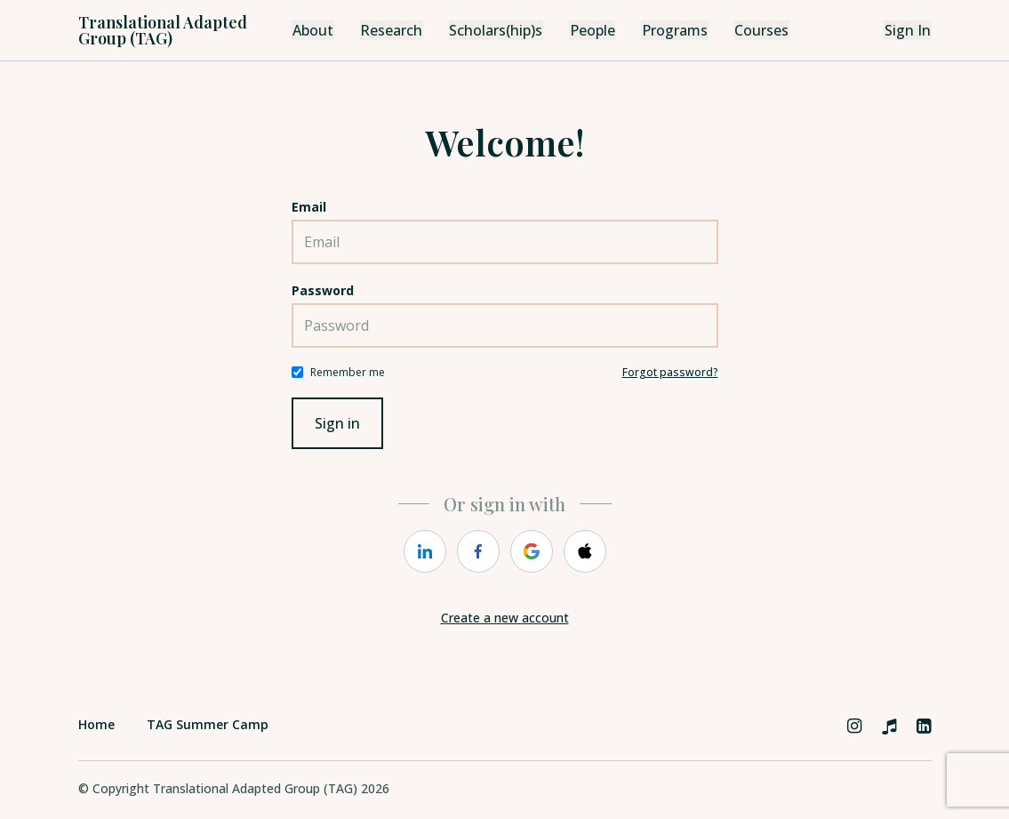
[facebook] (478, 551)
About (312, 30)
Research (389, 30)
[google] (531, 551)
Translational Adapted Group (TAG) (162, 30)
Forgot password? (670, 372)
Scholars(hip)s (492, 30)
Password (323, 290)
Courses (757, 30)
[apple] (585, 551)
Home (96, 724)
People (588, 30)
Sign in (337, 423)
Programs (670, 30)
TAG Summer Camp (207, 724)
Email (309, 206)
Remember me (347, 372)
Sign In (908, 30)
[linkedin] (425, 551)
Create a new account (505, 617)
